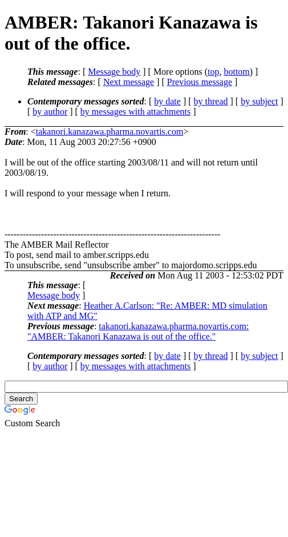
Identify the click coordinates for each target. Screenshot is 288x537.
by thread (211, 101)
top (213, 71)
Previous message (199, 82)
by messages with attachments (135, 111)
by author (50, 111)
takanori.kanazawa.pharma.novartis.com (110, 131)
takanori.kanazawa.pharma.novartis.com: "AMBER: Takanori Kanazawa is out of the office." (138, 331)
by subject (259, 101)
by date (167, 101)
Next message (128, 82)
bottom (236, 71)
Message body (114, 71)
